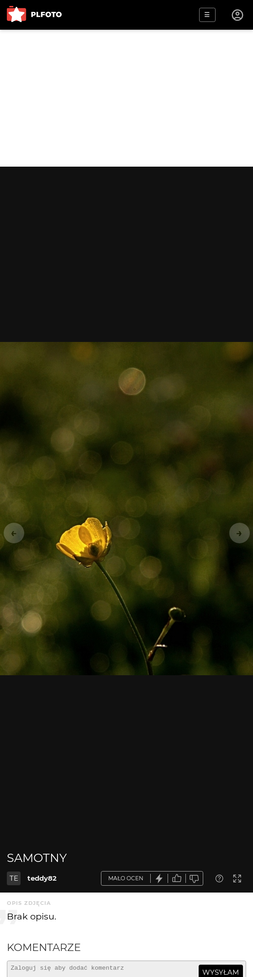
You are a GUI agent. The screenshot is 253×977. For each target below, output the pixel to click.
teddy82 (42, 878)
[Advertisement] (126, 98)
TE (14, 878)
